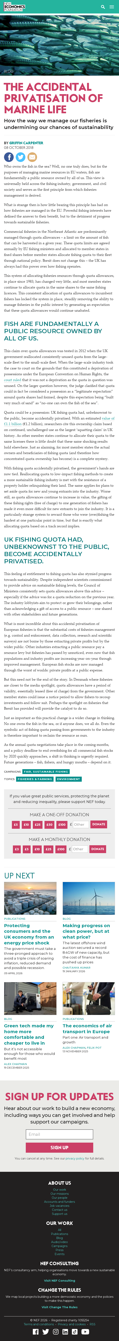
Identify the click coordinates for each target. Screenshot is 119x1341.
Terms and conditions (39, 1324)
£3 (17, 849)
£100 (61, 824)
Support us (59, 1214)
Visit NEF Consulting (59, 1280)
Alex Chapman (15, 1064)
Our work (59, 1190)
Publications (14, 918)
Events (59, 1254)
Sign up (59, 1147)
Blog (8, 71)
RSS (92, 1324)
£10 (26, 824)
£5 (16, 824)
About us (59, 1183)
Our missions (60, 1194)
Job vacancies (59, 1206)
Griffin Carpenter (26, 143)
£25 (37, 824)
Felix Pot (94, 1047)
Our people (59, 1198)
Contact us (59, 1210)
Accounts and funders (59, 1202)
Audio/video (59, 1242)
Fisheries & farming (35, 779)
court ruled (12, 380)
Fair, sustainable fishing (46, 771)
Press (59, 1250)
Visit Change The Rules (60, 1307)
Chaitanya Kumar (76, 967)
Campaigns (59, 1246)
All (59, 1230)
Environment (68, 779)
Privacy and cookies (72, 1324)
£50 (49, 824)
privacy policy (75, 1158)
